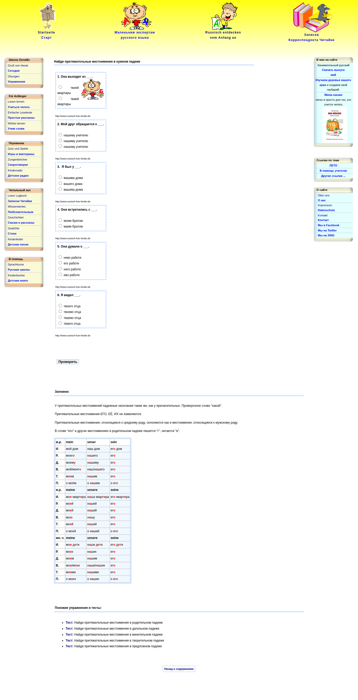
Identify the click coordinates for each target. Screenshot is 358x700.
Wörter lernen (16, 123)
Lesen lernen (16, 101)
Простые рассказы (21, 117)
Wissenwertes (16, 206)
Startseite (47, 33)
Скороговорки (18, 164)
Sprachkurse (16, 264)
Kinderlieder (15, 239)
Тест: (70, 622)
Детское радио (18, 175)
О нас (322, 200)
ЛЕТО (333, 165)
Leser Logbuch (17, 195)
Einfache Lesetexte (20, 112)
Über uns (323, 195)
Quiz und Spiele (18, 148)
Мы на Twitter (327, 230)
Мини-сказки (333, 94)
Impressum (325, 205)
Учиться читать (19, 107)
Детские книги (18, 280)
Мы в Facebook (328, 225)
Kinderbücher (16, 275)
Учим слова (16, 128)
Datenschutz (326, 210)
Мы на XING (326, 235)
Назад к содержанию (179, 668)
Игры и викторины (21, 154)
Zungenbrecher (17, 159)
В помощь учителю (333, 170)
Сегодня (13, 70)
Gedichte (13, 228)
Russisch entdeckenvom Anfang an (223, 33)
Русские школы (19, 269)
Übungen (13, 76)
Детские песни (18, 244)
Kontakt (322, 215)
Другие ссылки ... (333, 175)
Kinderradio (15, 170)
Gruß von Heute (18, 65)
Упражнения (16, 81)
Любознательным (20, 212)
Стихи (12, 233)
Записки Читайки (20, 201)
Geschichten (16, 217)
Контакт (323, 220)
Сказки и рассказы (21, 222)
